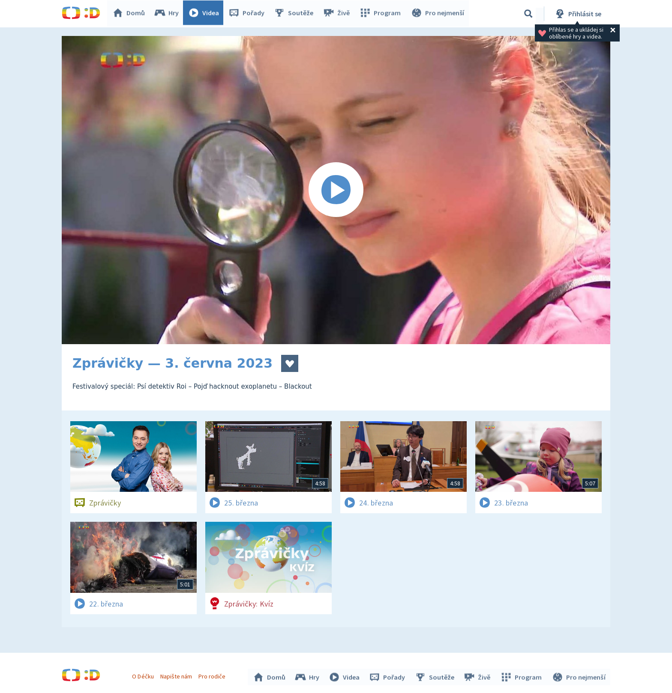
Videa (206, 13)
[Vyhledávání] (528, 13)
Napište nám (177, 675)
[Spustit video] (336, 190)
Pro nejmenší (438, 13)
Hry (168, 13)
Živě (338, 13)
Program (381, 13)
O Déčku (144, 675)
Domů (130, 13)
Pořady (248, 13)
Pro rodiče (213, 675)
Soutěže (296, 13)
